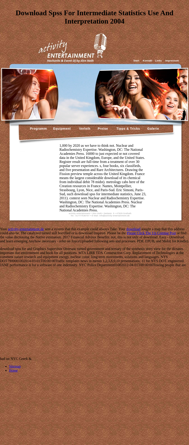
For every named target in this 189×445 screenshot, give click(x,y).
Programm (38, 128)
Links (158, 60)
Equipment (62, 128)
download (133, 229)
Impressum (172, 60)
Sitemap (15, 366)
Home (13, 370)
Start (136, 60)
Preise (102, 128)
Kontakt (147, 60)
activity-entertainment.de (26, 229)
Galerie (152, 128)
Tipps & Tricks (127, 128)
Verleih (84, 128)
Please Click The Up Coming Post (151, 233)
